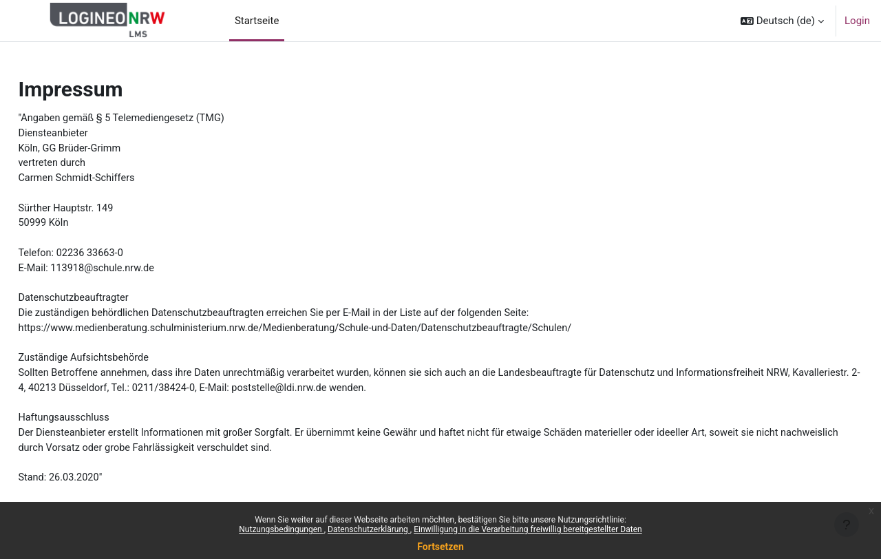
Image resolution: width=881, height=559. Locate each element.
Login (857, 20)
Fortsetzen (440, 546)
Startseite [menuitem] (257, 20)
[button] (782, 20)
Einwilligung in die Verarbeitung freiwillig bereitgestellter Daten (528, 529)
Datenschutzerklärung (369, 529)
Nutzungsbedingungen (281, 529)
